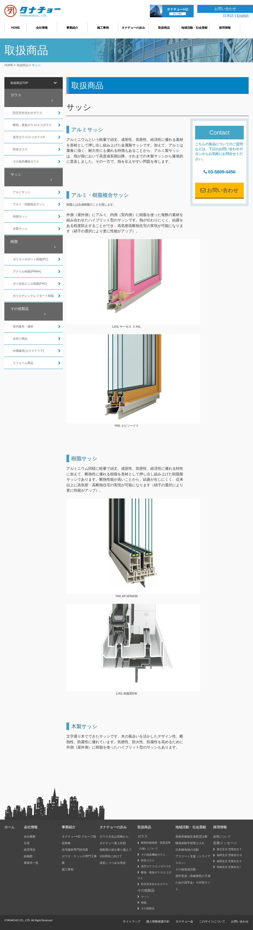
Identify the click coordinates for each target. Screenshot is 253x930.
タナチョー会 (184, 921)
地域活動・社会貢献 (194, 27)
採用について (222, 836)
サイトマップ (131, 921)
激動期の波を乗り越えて (115, 849)
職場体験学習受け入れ (190, 843)
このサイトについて (212, 921)
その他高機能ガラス (153, 854)
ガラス (31, 98)
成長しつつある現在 (112, 863)
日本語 (228, 15)
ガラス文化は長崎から (114, 836)
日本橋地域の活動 (187, 849)
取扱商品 (164, 27)
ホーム (9, 827)
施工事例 (103, 27)
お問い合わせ (219, 190)
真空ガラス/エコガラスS (155, 866)
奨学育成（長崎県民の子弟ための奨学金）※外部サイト (192, 882)
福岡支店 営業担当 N (229, 855)
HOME (15, 27)
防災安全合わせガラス (154, 884)
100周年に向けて (110, 856)
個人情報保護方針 (158, 921)
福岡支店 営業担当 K (229, 861)
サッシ (31, 177)
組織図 (28, 856)
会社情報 (42, 27)
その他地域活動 (185, 869)
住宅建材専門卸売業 (75, 849)
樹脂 (32, 244)
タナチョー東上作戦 (112, 843)
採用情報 (225, 27)
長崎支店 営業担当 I (228, 867)
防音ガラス (147, 860)
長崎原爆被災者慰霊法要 (191, 836)
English (243, 15)
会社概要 (30, 836)
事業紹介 (72, 27)
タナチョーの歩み (133, 27)
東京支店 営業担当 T (229, 849)
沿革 (27, 843)
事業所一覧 (31, 863)
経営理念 (30, 849)
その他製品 (27, 311)
